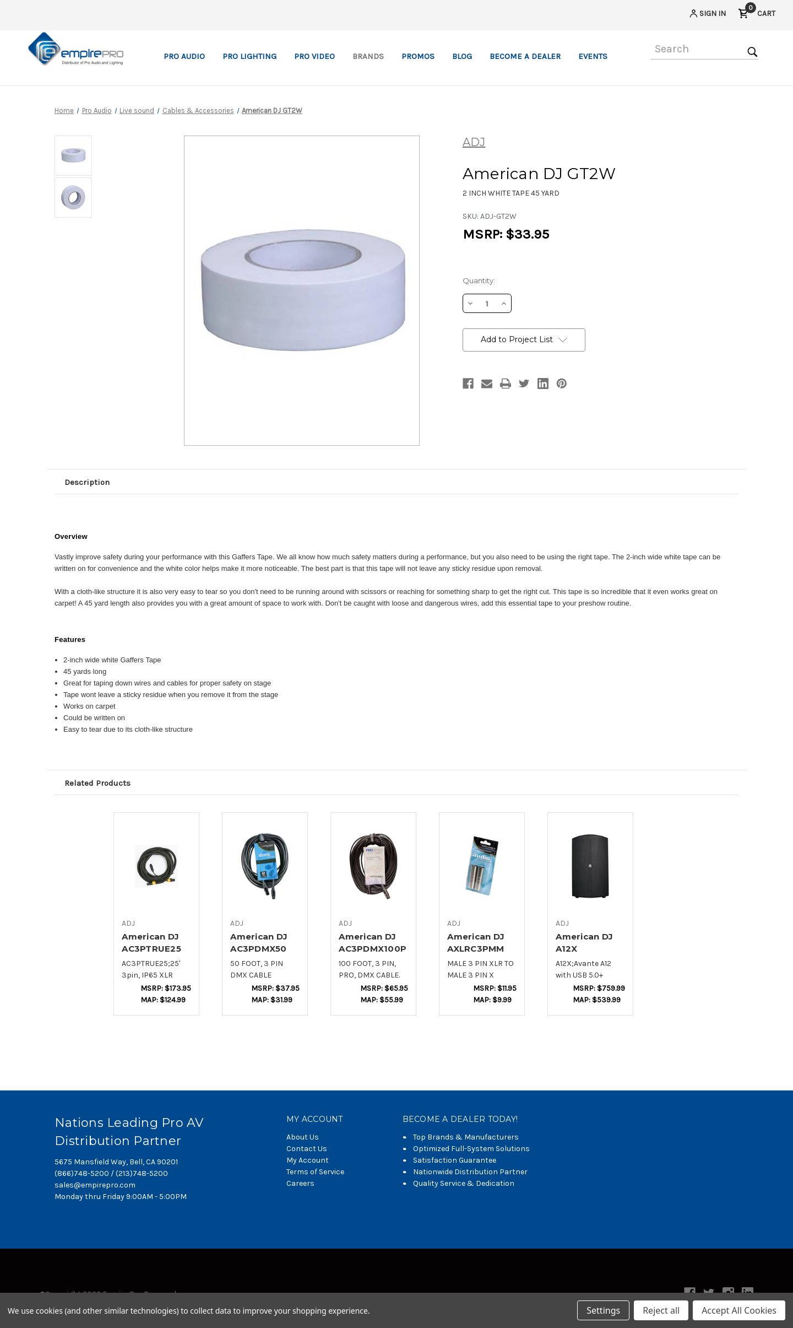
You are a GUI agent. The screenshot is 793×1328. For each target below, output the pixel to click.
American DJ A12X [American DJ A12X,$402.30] (584, 942)
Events (592, 56)
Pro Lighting (249, 56)
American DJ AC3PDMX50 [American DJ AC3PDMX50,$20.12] (258, 942)
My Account (307, 1160)
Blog (462, 56)
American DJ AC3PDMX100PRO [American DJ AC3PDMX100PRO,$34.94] (372, 949)
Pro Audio (184, 56)
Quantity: (479, 280)
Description (87, 482)
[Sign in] (707, 15)
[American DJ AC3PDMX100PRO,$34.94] (373, 865)
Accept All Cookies (739, 1310)
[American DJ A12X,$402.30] (590, 865)
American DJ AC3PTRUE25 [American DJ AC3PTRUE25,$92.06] (151, 942)
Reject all (661, 1310)
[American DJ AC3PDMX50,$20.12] (265, 865)
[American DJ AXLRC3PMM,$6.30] (482, 865)
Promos (417, 56)
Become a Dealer (525, 56)
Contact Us (306, 1148)
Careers (300, 1183)
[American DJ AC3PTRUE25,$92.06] (156, 865)
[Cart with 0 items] (756, 15)
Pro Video (314, 56)
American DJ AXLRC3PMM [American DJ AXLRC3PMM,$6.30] (475, 942)
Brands (368, 56)
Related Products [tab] (97, 783)
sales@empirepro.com (95, 1185)
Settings (603, 1310)
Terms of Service (315, 1171)
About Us (302, 1137)
